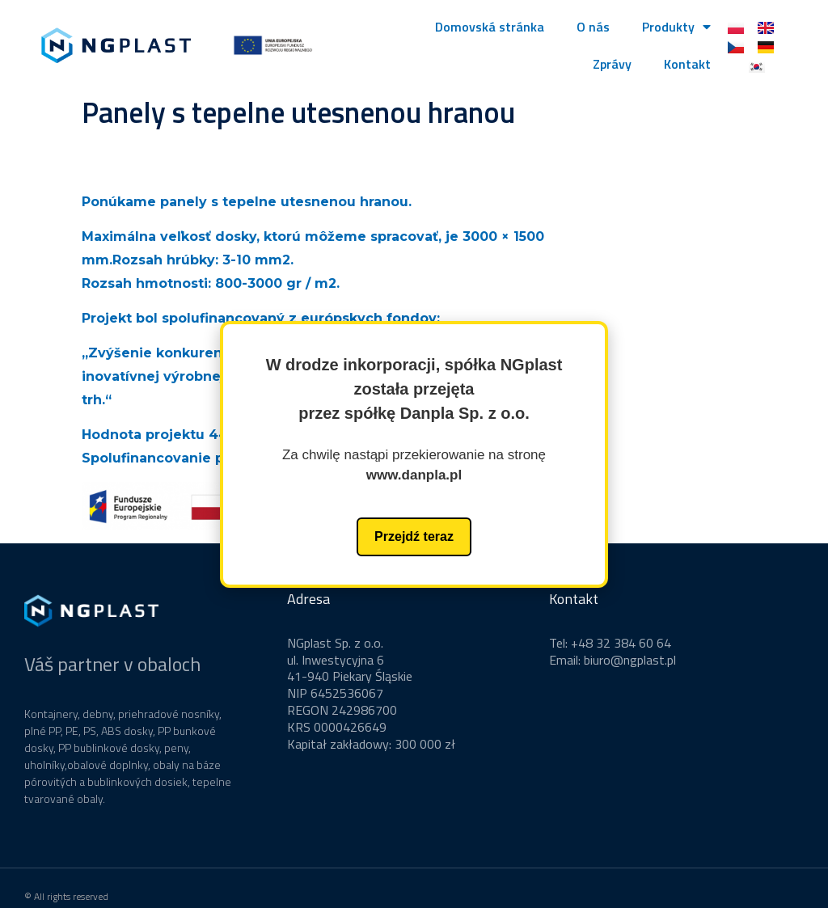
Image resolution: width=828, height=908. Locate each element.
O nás (593, 26)
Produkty (676, 26)
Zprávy (612, 64)
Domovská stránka (489, 26)
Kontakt (687, 64)
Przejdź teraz (414, 536)
